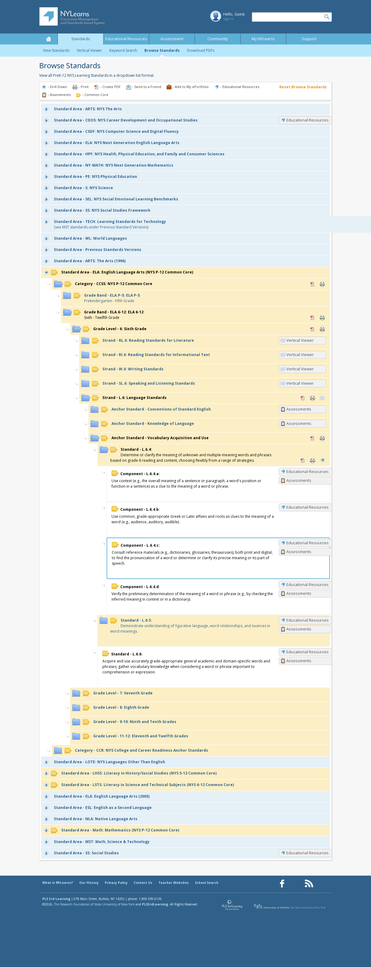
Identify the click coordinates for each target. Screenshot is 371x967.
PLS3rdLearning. (155, 904)
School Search (206, 883)
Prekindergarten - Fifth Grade (107, 298)
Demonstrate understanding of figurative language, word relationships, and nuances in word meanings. (190, 626)
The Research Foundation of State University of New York (94, 904)
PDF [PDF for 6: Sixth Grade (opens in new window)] (312, 329)
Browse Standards (162, 50)
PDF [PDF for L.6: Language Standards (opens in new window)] (302, 398)
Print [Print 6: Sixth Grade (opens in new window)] (322, 329)
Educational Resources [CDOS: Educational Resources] (307, 120)
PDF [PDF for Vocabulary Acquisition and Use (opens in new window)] (312, 438)
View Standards (56, 50)
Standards (80, 38)
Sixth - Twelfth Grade (108, 314)
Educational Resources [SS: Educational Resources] (307, 853)
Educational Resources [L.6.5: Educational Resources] (307, 620)
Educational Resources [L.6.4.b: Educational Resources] (307, 507)
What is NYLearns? (57, 883)
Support (309, 38)
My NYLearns (263, 38)
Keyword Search (123, 50)
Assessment (172, 38)
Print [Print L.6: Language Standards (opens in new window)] (312, 398)
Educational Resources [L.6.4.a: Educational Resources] (307, 471)
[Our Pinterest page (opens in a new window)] (295, 883)
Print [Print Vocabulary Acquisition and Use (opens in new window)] (322, 438)
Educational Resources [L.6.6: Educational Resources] (307, 652)
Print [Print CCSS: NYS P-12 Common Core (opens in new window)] (322, 284)
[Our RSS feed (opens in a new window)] (309, 883)
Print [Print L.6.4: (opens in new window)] (312, 460)
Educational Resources (126, 38)
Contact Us (143, 883)
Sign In (228, 18)
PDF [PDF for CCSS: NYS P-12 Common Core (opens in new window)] (312, 284)
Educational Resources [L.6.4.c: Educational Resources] (307, 542)
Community (217, 38)
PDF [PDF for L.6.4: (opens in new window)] (302, 460)
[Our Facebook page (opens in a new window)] (282, 883)
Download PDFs (200, 50)
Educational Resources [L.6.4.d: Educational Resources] (307, 584)
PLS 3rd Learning (56, 899)
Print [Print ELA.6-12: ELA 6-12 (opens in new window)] (322, 317)
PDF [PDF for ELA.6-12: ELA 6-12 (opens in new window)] (312, 317)
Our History (89, 883)
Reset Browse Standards (303, 87)
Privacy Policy (116, 883)
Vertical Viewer (89, 50)
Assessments (298, 409)
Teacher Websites (173, 883)
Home (48, 39)
